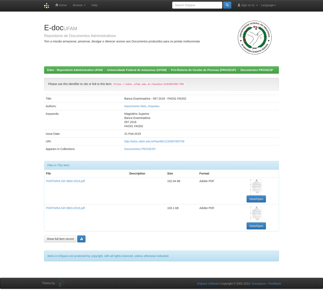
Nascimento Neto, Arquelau (141, 106)
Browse (79, 5)
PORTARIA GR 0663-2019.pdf (65, 208)
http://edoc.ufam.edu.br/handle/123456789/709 (154, 141)
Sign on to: (248, 5)
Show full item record (60, 239)
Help (94, 5)
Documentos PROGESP (256, 70)
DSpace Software (208, 283)
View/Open (256, 199)
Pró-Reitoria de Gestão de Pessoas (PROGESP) (203, 70)
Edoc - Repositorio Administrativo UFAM (75, 70)
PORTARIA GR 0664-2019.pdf (65, 181)
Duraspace (259, 283)
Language (268, 5)
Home (61, 5)
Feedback (274, 283)
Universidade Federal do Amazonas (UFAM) (137, 70)
